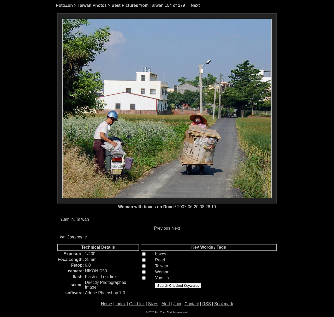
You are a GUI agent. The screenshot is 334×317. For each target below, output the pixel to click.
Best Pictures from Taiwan (137, 5)
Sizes (153, 304)
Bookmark (223, 304)
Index (121, 304)
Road (160, 260)
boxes (160, 254)
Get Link (137, 304)
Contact (191, 304)
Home (106, 304)
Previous (162, 228)
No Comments (73, 237)
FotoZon (64, 5)
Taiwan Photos (92, 5)
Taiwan (161, 266)
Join (177, 304)
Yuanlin (162, 278)
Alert (166, 304)
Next (195, 5)
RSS (206, 304)
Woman (162, 272)
